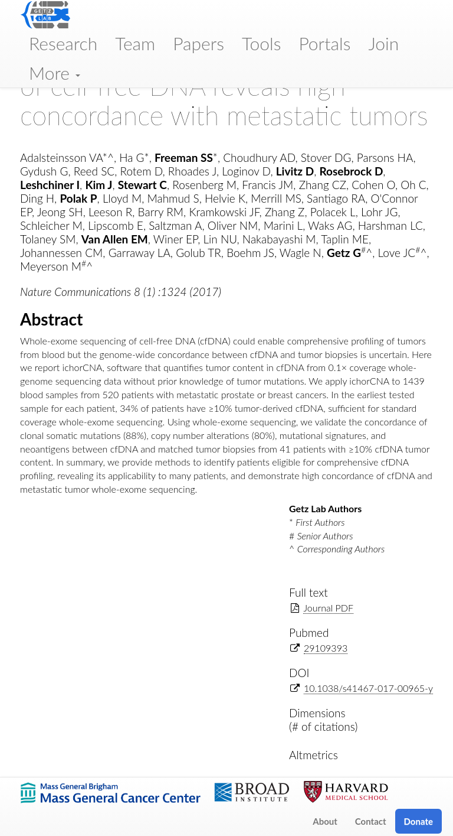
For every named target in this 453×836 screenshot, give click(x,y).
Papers (198, 43)
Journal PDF (328, 607)
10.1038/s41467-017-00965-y (368, 688)
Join (383, 43)
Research (63, 43)
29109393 (325, 647)
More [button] (54, 72)
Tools (261, 43)
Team (135, 43)
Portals (324, 43)
